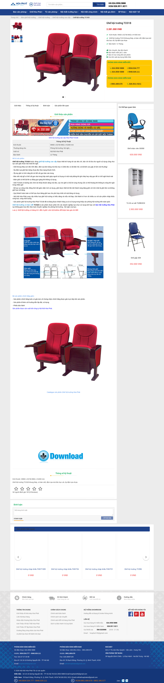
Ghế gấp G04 (136, 258)
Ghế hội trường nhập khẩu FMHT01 (99, 569)
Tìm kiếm (99, 4)
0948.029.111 (134, 72)
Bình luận (46, 106)
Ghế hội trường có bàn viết (23, 205)
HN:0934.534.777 (26, 681)
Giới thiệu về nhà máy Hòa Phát (28, 613)
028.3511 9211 (135, 84)
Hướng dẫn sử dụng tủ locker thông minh (98, 613)
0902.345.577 (100, 681)
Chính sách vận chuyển (59, 617)
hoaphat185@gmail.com (99, 633)
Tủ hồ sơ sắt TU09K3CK (136, 203)
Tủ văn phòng (51, 12)
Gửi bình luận (107, 518)
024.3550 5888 (118, 68)
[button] (27, 56)
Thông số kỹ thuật (32, 106)
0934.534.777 (134, 68)
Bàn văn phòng (20, 12)
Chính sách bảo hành (58, 613)
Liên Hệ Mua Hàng (23, 617)
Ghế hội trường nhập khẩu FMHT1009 (31, 569)
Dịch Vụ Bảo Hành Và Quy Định (62, 623)
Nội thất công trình (89, 12)
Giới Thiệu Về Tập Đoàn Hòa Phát (28, 627)
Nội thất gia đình (108, 12)
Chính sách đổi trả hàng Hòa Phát (63, 620)
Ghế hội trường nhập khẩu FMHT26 (65, 569)
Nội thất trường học (69, 12)
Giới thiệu (17, 106)
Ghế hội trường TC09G (133, 569)
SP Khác (122, 12)
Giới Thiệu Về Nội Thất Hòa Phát (28, 623)
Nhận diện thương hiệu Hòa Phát (28, 620)
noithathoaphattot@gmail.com (74, 664)
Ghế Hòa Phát (36, 12)
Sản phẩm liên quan (62, 106)
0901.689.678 (116, 84)
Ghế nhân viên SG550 (136, 148)
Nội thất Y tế (134, 12)
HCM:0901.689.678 (84, 681)
